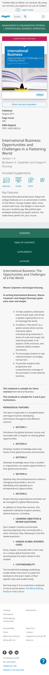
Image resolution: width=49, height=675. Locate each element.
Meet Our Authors (11, 636)
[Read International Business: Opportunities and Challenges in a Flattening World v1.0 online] (24, 67)
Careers (29, 632)
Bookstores (31, 610)
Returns (29, 640)
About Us (30, 628)
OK (18, 10)
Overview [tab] (24, 233)
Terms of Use (10, 666)
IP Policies (18, 670)
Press (5, 632)
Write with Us (9, 640)
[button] (7, 182)
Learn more (27, 9)
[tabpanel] (24, 431)
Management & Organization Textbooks (24, 25)
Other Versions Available (24, 104)
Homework (8, 614)
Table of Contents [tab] (24, 242)
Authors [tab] (24, 261)
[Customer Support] (43, 663)
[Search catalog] (25, 16)
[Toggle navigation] (43, 16)
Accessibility (8, 628)
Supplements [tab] (24, 251)
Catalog (6, 610)
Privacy (7, 670)
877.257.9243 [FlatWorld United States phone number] (9, 662)
